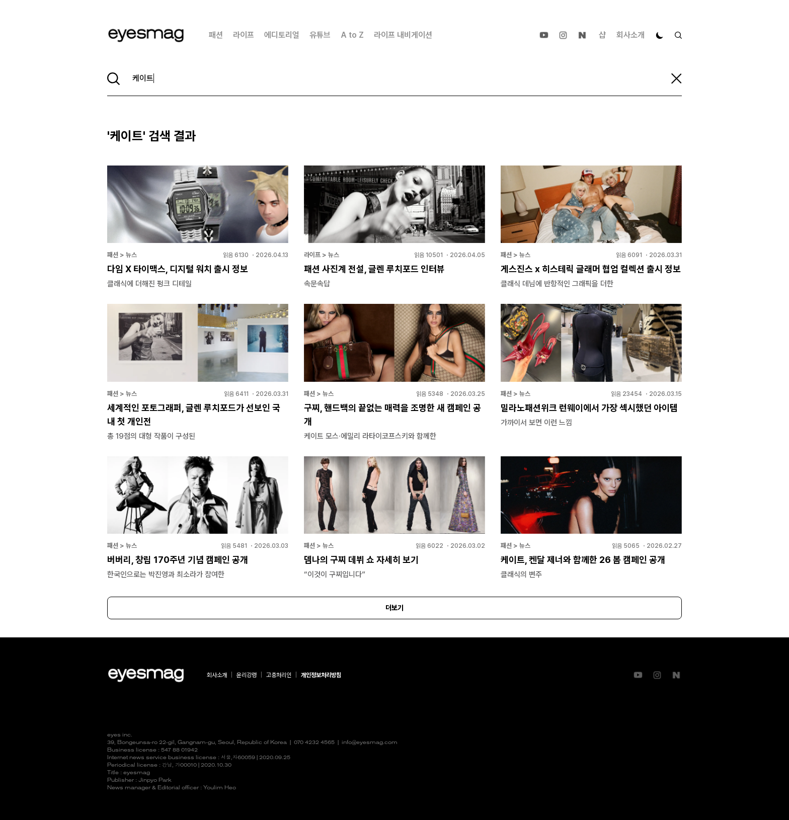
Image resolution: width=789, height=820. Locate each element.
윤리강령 (246, 675)
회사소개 (630, 35)
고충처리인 (278, 675)
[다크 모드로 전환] (659, 35)
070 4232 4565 (314, 743)
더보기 (394, 608)
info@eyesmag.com (370, 743)
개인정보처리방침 (321, 675)
